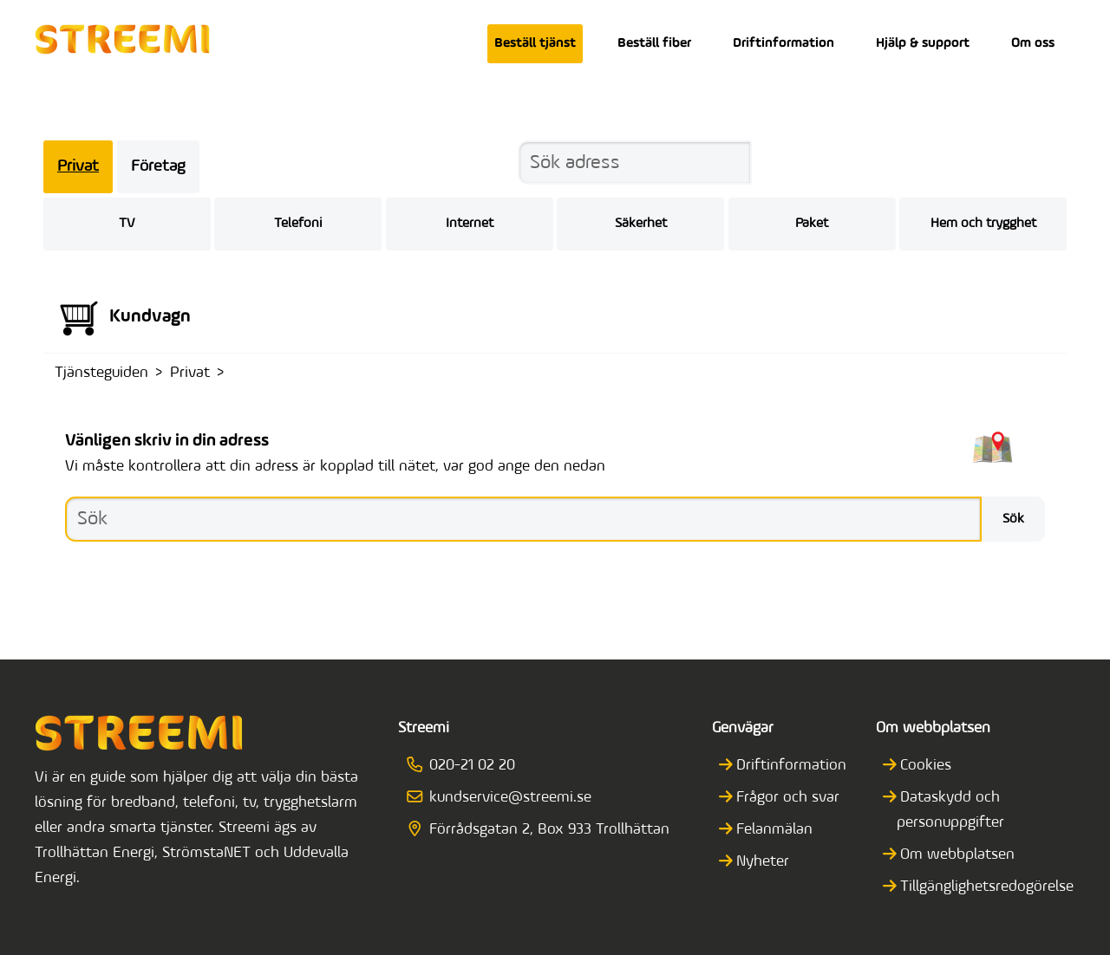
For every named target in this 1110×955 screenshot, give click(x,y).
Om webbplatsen (956, 855)
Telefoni (298, 224)
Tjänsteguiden (101, 373)
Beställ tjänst (535, 43)
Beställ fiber (654, 43)
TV (126, 224)
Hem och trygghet (983, 224)
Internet (469, 224)
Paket (811, 224)
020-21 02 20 (466, 765)
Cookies (924, 765)
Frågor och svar (786, 797)
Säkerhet (641, 224)
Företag (158, 167)
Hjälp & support (923, 43)
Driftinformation (783, 43)
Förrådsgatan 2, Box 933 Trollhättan (544, 830)
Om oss (1032, 43)
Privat (78, 167)
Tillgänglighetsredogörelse (985, 887)
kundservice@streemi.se (505, 797)
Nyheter (761, 862)
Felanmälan (773, 830)
